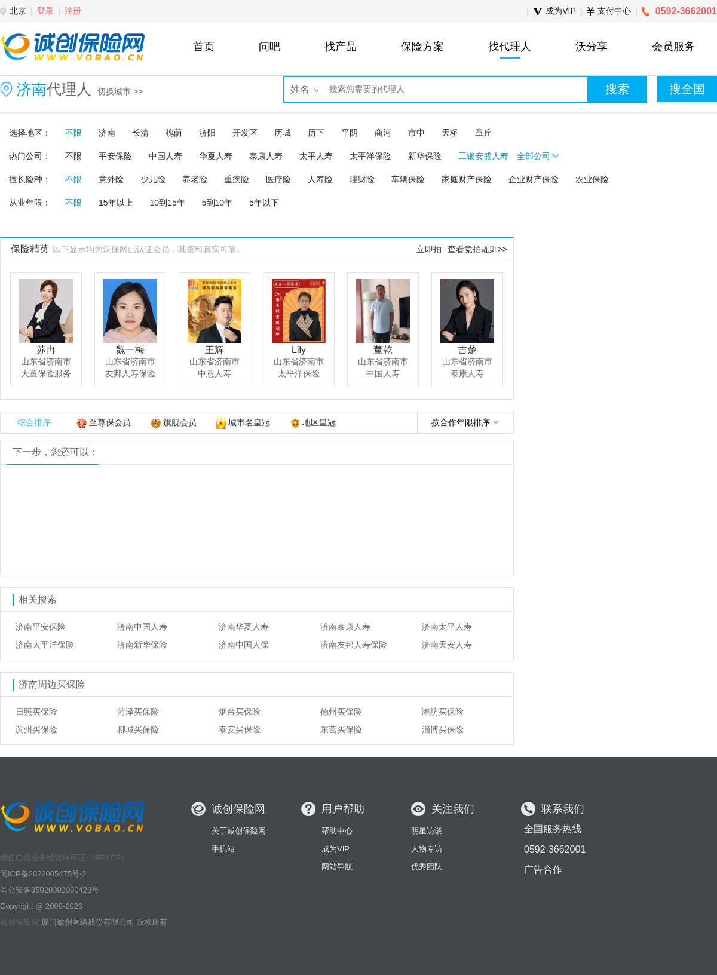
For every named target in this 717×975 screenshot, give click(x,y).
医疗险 (278, 179)
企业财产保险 (533, 179)
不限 (73, 132)
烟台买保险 (240, 711)
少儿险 (153, 179)
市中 (416, 132)
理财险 (362, 179)
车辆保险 (408, 179)
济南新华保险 (142, 644)
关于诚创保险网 (239, 830)
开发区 (245, 132)
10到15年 (167, 202)
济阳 (207, 132)
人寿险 (320, 179)
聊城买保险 (138, 729)
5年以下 (264, 202)
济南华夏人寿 (244, 626)
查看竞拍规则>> (477, 249)
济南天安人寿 (447, 644)
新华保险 (425, 156)
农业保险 (592, 179)
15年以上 (116, 202)
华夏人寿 (215, 156)
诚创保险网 (19, 922)
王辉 (214, 350)
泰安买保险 (240, 729)
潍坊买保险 (443, 711)
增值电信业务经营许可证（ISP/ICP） (64, 857)
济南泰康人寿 (345, 626)
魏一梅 (130, 350)
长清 (140, 132)
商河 (383, 132)
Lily (299, 350)
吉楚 (467, 350)
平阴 (349, 132)
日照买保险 (36, 711)
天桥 (450, 132)
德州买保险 (341, 711)
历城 (282, 132)
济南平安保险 (41, 626)
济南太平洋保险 (45, 644)
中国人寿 (165, 156)
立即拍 (429, 249)
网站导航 (337, 866)
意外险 (111, 179)
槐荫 (174, 132)
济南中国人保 (244, 644)
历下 (316, 132)
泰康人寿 (266, 156)
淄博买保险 (443, 729)
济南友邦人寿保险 (353, 644)
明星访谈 (426, 830)
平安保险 (115, 156)
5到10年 (217, 202)
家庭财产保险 (467, 179)
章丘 (483, 132)
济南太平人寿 (447, 626)
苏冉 (46, 350)
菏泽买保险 (138, 711)
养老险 (194, 179)
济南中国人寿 (142, 626)
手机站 (223, 848)
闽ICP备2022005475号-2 (43, 873)
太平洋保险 (370, 156)
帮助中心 (337, 830)
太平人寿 (316, 156)
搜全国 (687, 89)
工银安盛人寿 (483, 156)
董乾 (383, 350)
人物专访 (426, 848)
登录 (45, 11)
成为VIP (335, 848)
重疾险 (236, 179)
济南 (107, 132)
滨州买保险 (36, 729)
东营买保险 (341, 729)
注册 (73, 11)
